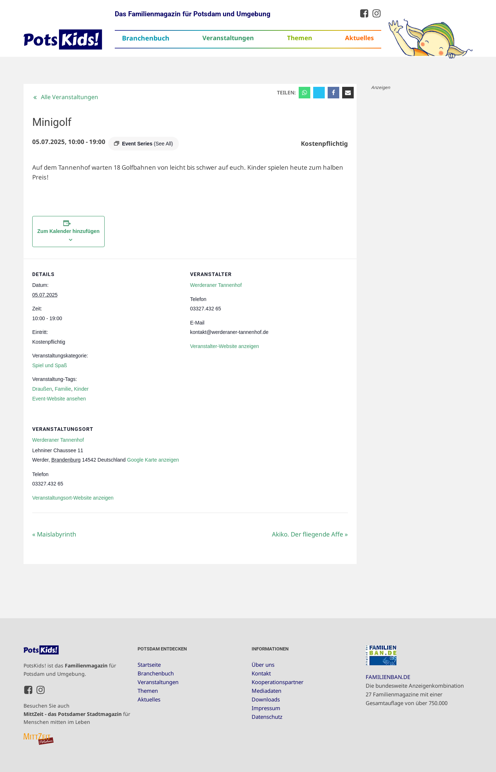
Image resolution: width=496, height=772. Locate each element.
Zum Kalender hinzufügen (68, 231)
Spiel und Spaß (49, 365)
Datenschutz (267, 716)
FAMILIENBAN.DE (388, 676)
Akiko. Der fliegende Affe (310, 534)
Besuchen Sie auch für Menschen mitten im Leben (77, 713)
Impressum (266, 708)
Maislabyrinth (54, 534)
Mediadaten (266, 690)
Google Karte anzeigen (153, 460)
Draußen (42, 389)
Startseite (149, 664)
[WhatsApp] (304, 92)
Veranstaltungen (228, 38)
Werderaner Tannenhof (216, 285)
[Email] (348, 92)
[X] (319, 92)
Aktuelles (359, 38)
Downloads (266, 699)
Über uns (263, 664)
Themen (299, 38)
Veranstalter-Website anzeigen (224, 346)
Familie (63, 389)
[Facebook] (333, 92)
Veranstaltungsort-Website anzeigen (73, 498)
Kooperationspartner (277, 682)
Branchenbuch (145, 38)
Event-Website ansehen (59, 399)
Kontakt (261, 673)
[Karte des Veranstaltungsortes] (310, 463)
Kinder (81, 389)
